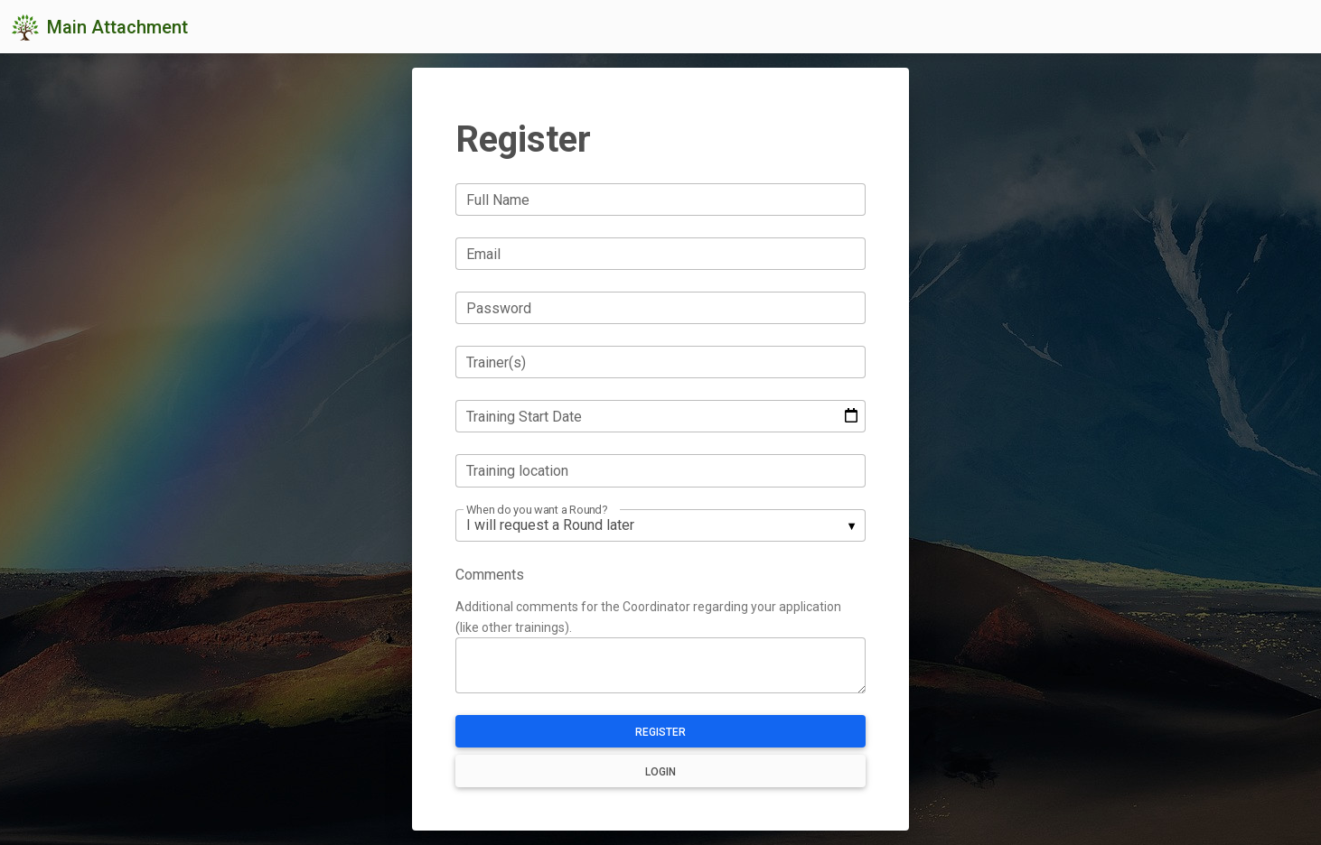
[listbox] (660, 525)
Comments (489, 574)
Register (660, 732)
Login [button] (660, 772)
